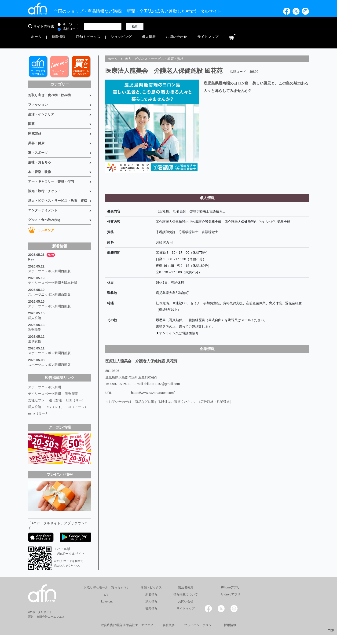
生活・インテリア (41, 101)
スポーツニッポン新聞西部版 (49, 258)
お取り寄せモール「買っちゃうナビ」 (106, 578)
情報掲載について (185, 582)
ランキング (41, 217)
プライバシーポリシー (199, 612)
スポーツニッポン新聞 (44, 374)
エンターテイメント (43, 197)
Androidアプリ (230, 582)
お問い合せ (185, 589)
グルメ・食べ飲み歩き (44, 207)
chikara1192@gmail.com (162, 371)
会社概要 (169, 612)
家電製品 (34, 121)
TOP (331, 630)
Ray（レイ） (54, 394)
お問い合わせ (263, 26)
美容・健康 (36, 130)
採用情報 (230, 612)
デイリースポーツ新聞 (44, 381)
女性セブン (36, 387)
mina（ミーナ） (39, 401)
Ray (31, 247)
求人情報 (242, 26)
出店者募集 (185, 574)
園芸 (31, 111)
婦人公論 (34, 305)
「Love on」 (106, 589)
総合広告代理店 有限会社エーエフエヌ (127, 612)
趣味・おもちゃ (39, 149)
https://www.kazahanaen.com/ (153, 380)
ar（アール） (78, 394)
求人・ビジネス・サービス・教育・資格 (57, 188)
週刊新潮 (34, 317)
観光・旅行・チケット (44, 178)
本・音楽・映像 (39, 159)
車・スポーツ (38, 140)
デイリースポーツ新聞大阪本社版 (52, 270)
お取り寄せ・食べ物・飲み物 (49, 82)
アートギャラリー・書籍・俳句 (51, 169)
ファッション (38, 92)
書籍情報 (151, 596)
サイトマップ (287, 26)
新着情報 (172, 26)
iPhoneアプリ (230, 574)
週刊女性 (34, 328)
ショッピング (221, 26)
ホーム (156, 26)
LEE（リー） (75, 387)
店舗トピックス (194, 26)
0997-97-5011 (120, 371)
